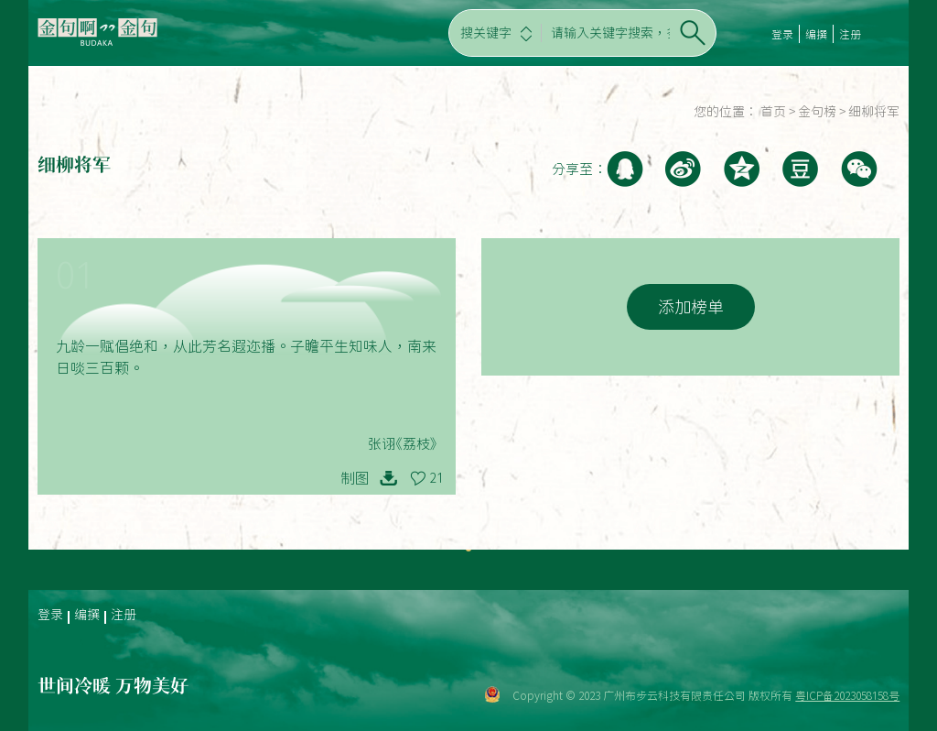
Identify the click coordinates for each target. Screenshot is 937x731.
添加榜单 (691, 307)
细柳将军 (873, 111)
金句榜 (817, 111)
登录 (782, 33)
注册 (850, 33)
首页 (773, 111)
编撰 (816, 33)
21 (436, 478)
